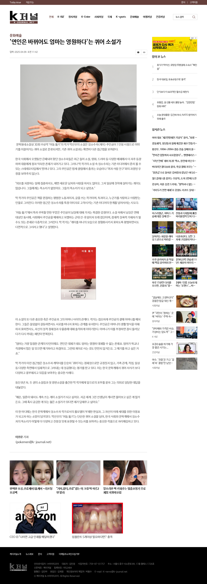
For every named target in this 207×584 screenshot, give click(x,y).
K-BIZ (61, 16)
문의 (183, 2)
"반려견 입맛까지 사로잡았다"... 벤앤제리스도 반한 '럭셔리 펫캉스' (174, 155)
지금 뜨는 (30, 2)
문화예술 (134, 16)
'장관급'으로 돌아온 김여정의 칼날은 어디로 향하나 (173, 173)
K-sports (121, 16)
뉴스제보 (29, 554)
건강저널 (160, 16)
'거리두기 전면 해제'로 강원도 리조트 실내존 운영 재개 (174, 190)
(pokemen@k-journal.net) (33, 442)
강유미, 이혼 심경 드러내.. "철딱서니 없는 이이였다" (174, 184)
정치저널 (72, 16)
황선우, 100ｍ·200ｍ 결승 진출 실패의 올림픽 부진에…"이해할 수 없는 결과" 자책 (174, 149)
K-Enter (85, 16)
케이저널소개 (15, 554)
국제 (109, 16)
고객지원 (193, 2)
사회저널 (98, 16)
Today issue (15, 2)
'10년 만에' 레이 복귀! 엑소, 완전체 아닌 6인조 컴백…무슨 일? (174, 161)
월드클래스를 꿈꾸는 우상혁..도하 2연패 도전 (174, 178)
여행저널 (147, 16)
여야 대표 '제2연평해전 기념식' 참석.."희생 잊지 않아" (174, 138)
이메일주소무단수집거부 (69, 554)
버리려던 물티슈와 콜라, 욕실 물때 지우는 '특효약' (174, 167)
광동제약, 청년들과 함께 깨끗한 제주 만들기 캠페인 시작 (173, 144)
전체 (51, 16)
